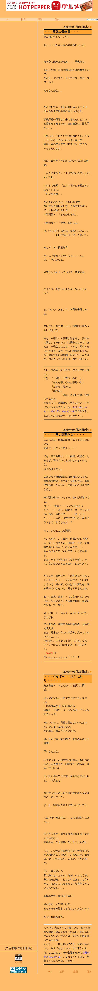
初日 (23, 19)
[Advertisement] (49, 982)
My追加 (18, 962)
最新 (40, 19)
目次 (57, 19)
